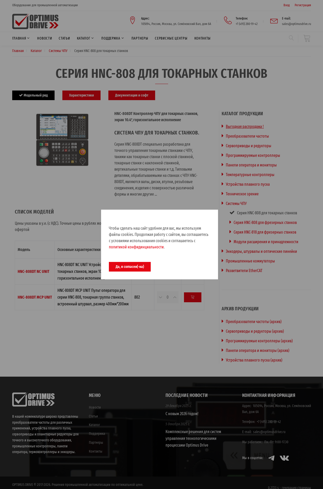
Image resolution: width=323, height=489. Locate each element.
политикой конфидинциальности (136, 246)
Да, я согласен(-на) (130, 266)
